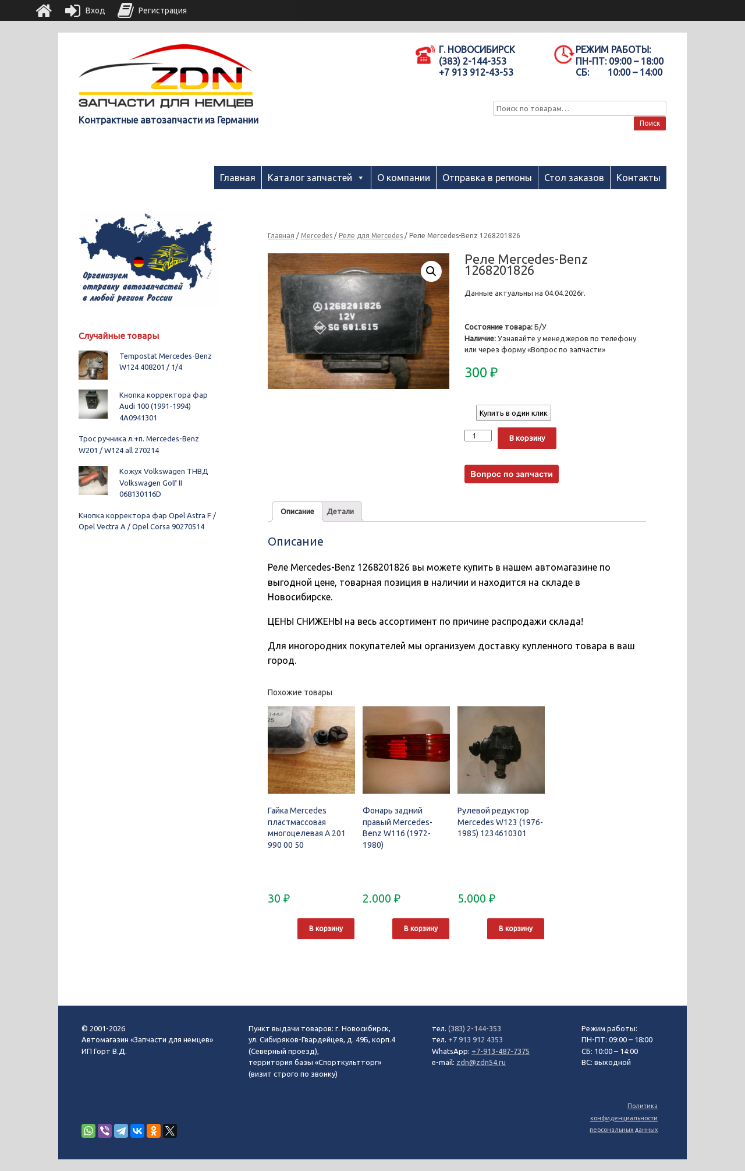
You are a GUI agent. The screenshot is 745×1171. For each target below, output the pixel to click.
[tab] (297, 511)
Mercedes (316, 235)
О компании (403, 177)
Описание (297, 511)
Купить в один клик (514, 413)
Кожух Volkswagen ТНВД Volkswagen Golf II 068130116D (163, 482)
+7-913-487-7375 (500, 1051)
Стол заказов (574, 177)
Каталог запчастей (310, 177)
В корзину (527, 438)
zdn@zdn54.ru (481, 1062)
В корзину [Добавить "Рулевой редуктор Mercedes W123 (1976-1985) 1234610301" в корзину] (516, 928)
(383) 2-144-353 (474, 1028)
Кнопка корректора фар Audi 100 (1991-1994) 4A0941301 (163, 406)
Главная (238, 177)
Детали (340, 511)
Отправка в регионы (487, 177)
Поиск (650, 123)
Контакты (638, 177)
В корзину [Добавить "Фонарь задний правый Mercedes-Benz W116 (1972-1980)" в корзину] (421, 928)
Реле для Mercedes (371, 235)
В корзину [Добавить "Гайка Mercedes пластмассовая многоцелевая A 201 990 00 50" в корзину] (326, 928)
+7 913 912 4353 (475, 1039)
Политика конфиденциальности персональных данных (624, 1117)
